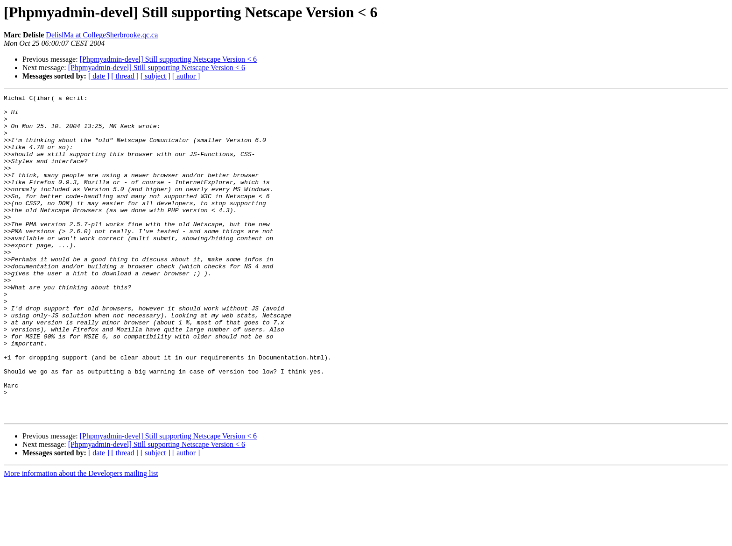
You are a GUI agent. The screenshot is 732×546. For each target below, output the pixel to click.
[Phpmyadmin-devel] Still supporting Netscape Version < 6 (168, 59)
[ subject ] (155, 76)
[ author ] (186, 76)
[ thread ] (125, 76)
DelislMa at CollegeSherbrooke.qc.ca (102, 35)
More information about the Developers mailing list (81, 538)
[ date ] (98, 76)
